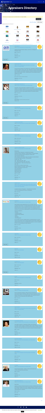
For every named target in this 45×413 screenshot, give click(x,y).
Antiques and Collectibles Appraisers (17, 29)
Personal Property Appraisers (20, 47)
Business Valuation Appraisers (17, 33)
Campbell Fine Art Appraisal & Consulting (19, 147)
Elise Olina (16, 276)
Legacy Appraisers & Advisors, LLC (19, 380)
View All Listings (33, 22)
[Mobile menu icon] (43, 1)
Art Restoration (27, 28)
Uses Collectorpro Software (17, 42)
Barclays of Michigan (17, 134)
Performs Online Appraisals (27, 37)
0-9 (13, 44)
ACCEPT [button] (22, 411)
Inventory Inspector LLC (17, 351)
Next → (42, 400)
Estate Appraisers (38, 33)
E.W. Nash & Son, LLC (17, 261)
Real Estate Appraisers (7, 42)
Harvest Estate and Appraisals (18, 338)
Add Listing (39, 22)
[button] (1, 5)
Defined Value (16, 248)
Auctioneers (38, 28)
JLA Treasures (16, 365)
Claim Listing (5, 59)
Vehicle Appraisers (27, 41)
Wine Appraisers (37, 42)
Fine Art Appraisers (19, 290)
